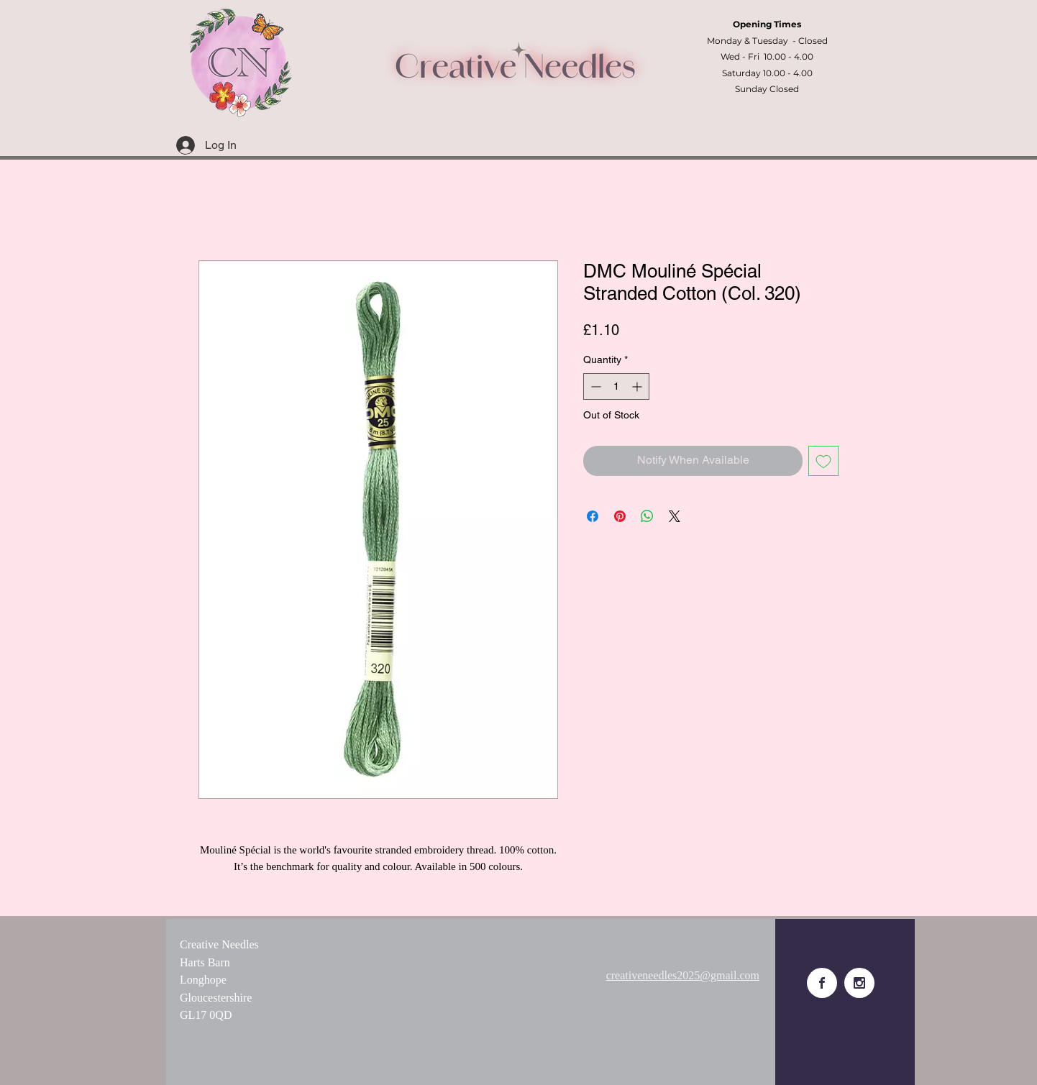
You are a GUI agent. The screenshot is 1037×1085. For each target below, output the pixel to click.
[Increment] (638, 386)
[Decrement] (594, 386)
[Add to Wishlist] (823, 461)
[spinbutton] (616, 386)
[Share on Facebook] (592, 516)
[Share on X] (674, 516)
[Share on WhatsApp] (647, 516)
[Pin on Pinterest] (620, 516)
